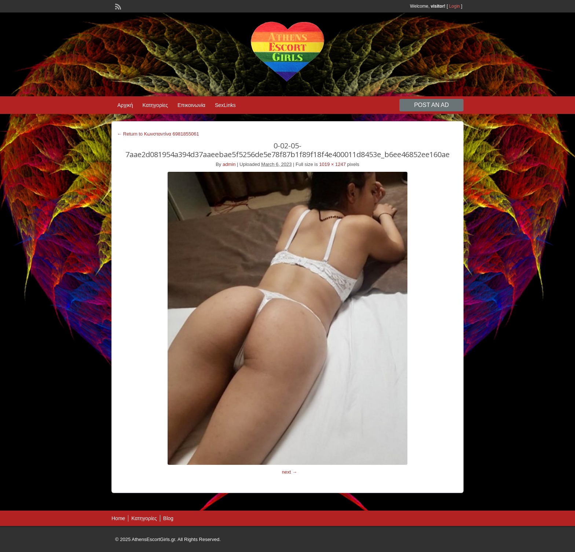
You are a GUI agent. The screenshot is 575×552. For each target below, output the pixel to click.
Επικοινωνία (191, 105)
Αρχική (125, 105)
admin (229, 164)
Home (118, 518)
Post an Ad (431, 105)
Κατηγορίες (155, 105)
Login (454, 6)
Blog (168, 518)
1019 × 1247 (332, 164)
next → (289, 472)
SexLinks (225, 105)
